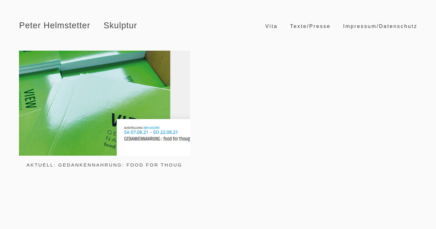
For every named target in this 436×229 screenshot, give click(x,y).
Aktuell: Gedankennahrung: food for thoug (104, 164)
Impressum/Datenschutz (380, 26)
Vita (271, 26)
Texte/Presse (310, 26)
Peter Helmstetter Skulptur (78, 25)
